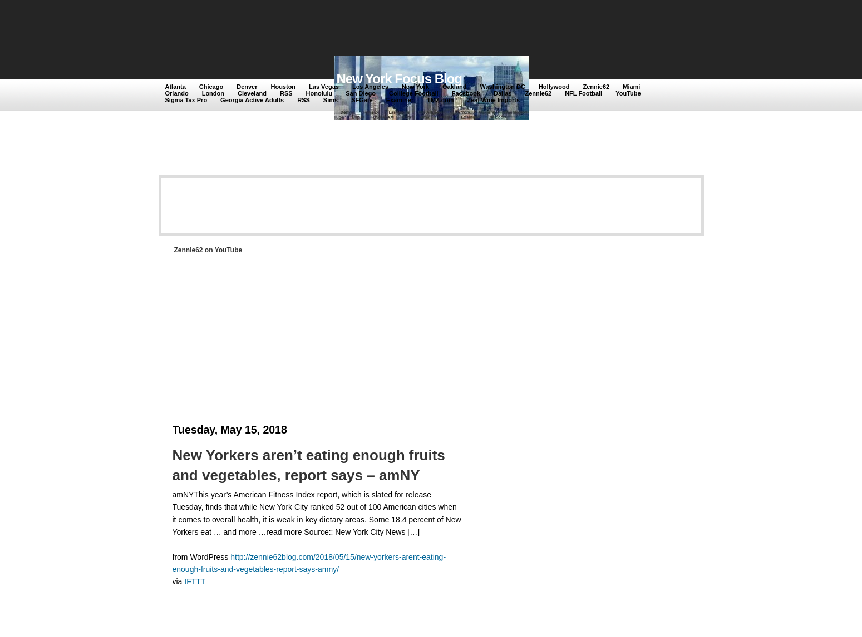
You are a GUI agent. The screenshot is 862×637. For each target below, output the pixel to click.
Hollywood (554, 86)
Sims (330, 100)
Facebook (466, 93)
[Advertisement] (369, 29)
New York (415, 86)
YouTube (628, 93)
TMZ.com (440, 100)
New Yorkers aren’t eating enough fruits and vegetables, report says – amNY (309, 465)
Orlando (177, 93)
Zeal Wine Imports (493, 100)
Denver (247, 86)
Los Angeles (370, 86)
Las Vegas (324, 86)
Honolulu (319, 93)
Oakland (454, 86)
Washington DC (502, 86)
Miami (631, 86)
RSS (286, 93)
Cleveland (252, 93)
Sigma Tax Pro (186, 100)
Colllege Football (414, 93)
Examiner (400, 100)
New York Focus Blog (399, 78)
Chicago (211, 86)
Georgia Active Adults (252, 100)
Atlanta (175, 86)
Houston (282, 86)
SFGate (362, 100)
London (213, 93)
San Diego (361, 93)
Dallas (502, 93)
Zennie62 (596, 86)
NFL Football (583, 93)
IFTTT (194, 581)
